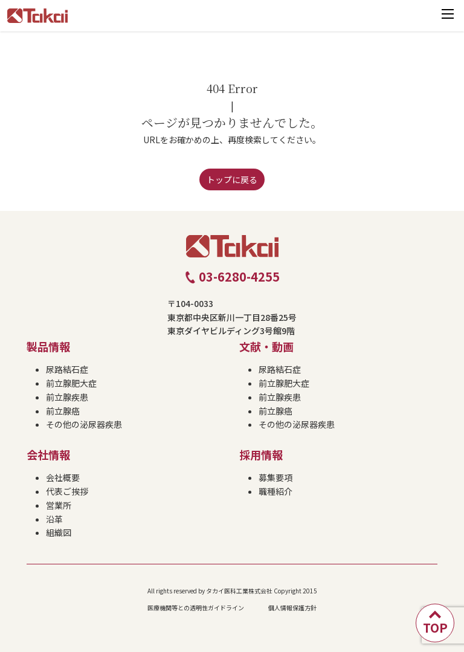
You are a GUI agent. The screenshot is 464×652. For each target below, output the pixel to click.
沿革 (54, 519)
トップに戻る (232, 179)
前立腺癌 (63, 411)
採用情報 (261, 454)
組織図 (58, 532)
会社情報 (48, 454)
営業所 (58, 505)
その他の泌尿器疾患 (84, 424)
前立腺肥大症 (71, 383)
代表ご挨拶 (67, 491)
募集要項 (275, 477)
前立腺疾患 (67, 397)
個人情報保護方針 (292, 607)
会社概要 (63, 477)
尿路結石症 (67, 369)
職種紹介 (275, 491)
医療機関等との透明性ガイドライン (195, 607)
